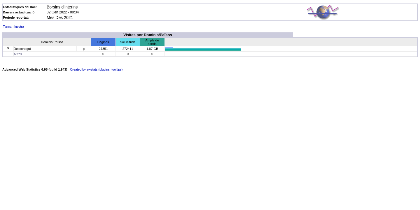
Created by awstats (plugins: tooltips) (96, 69)
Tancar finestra (13, 26)
